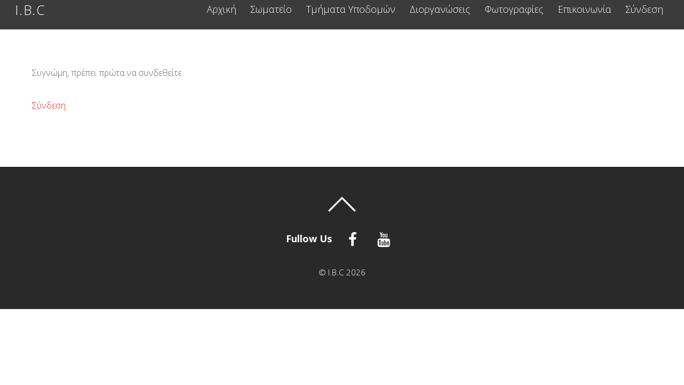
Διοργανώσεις (439, 9)
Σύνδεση (644, 9)
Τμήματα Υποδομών (350, 9)
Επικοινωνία (584, 9)
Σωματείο (271, 9)
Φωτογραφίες (514, 9)
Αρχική (221, 9)
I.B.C (336, 272)
